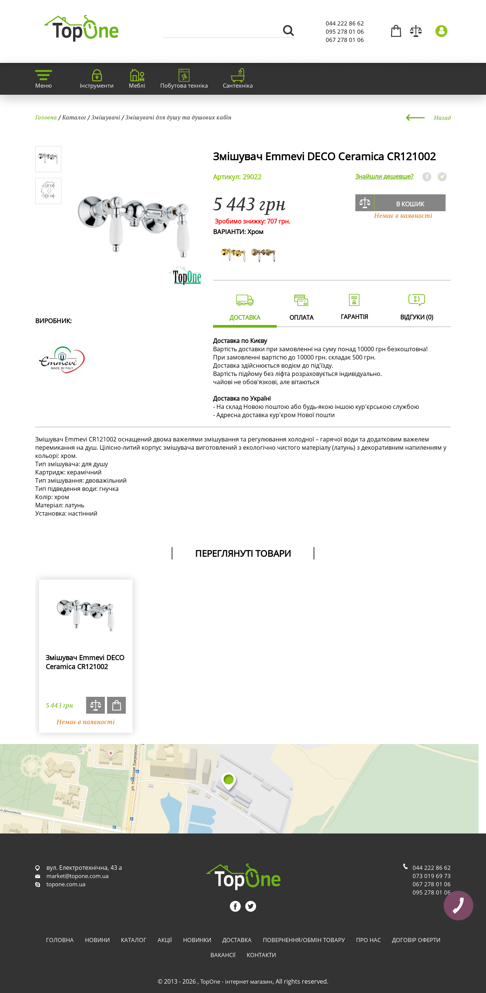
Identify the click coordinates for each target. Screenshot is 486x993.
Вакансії (223, 955)
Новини (97, 940)
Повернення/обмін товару (304, 940)
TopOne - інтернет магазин (236, 981)
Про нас (368, 940)
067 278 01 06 (345, 39)
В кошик (410, 204)
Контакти (261, 955)
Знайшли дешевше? (384, 176)
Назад (442, 117)
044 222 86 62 (345, 23)
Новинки (197, 940)
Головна (46, 117)
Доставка (237, 940)
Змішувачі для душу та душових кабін (178, 117)
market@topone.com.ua (77, 876)
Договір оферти (416, 940)
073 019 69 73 (432, 876)
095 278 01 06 (345, 31)
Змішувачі (105, 117)
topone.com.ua (65, 884)
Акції (165, 940)
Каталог (74, 117)
